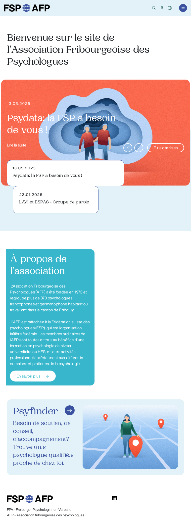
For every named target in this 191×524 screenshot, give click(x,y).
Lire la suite (16, 145)
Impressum (175, 510)
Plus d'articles (166, 148)
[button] (154, 8)
